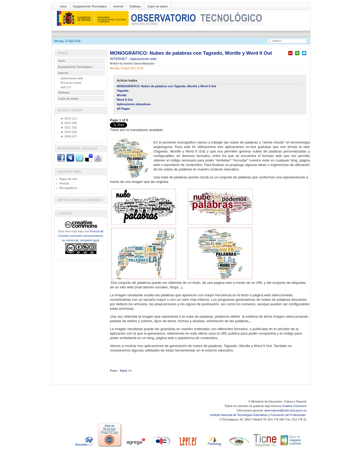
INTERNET (119, 59)
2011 (66, 127)
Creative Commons (294, 406)
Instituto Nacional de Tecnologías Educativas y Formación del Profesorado (258, 415)
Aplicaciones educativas (134, 104)
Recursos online (71, 82)
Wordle (122, 95)
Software (135, 6)
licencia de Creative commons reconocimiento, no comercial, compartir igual (81, 236)
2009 (66, 136)
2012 (66, 122)
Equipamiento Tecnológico (90, 6)
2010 (66, 131)
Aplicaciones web (143, 59)
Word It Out (125, 99)
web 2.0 (66, 87)
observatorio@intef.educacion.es (285, 410)
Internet (118, 6)
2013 (66, 118)
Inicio (63, 6)
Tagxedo (123, 90)
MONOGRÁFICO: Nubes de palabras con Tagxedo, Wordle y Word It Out (191, 53)
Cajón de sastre (157, 6)
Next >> (126, 371)
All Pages (123, 108)
